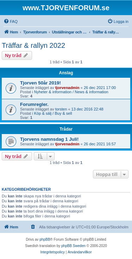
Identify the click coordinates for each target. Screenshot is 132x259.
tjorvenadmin (67, 88)
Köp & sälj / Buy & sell (53, 113)
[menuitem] (11, 21)
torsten (61, 109)
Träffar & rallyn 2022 (33, 45)
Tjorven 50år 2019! (40, 83)
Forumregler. (34, 104)
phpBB (44, 239)
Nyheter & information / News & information (71, 92)
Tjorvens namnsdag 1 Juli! (49, 139)
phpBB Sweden (73, 246)
